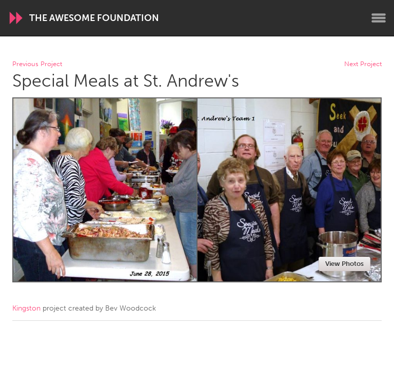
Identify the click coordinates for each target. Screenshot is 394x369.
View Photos (344, 264)
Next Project (363, 64)
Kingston (26, 308)
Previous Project (37, 64)
